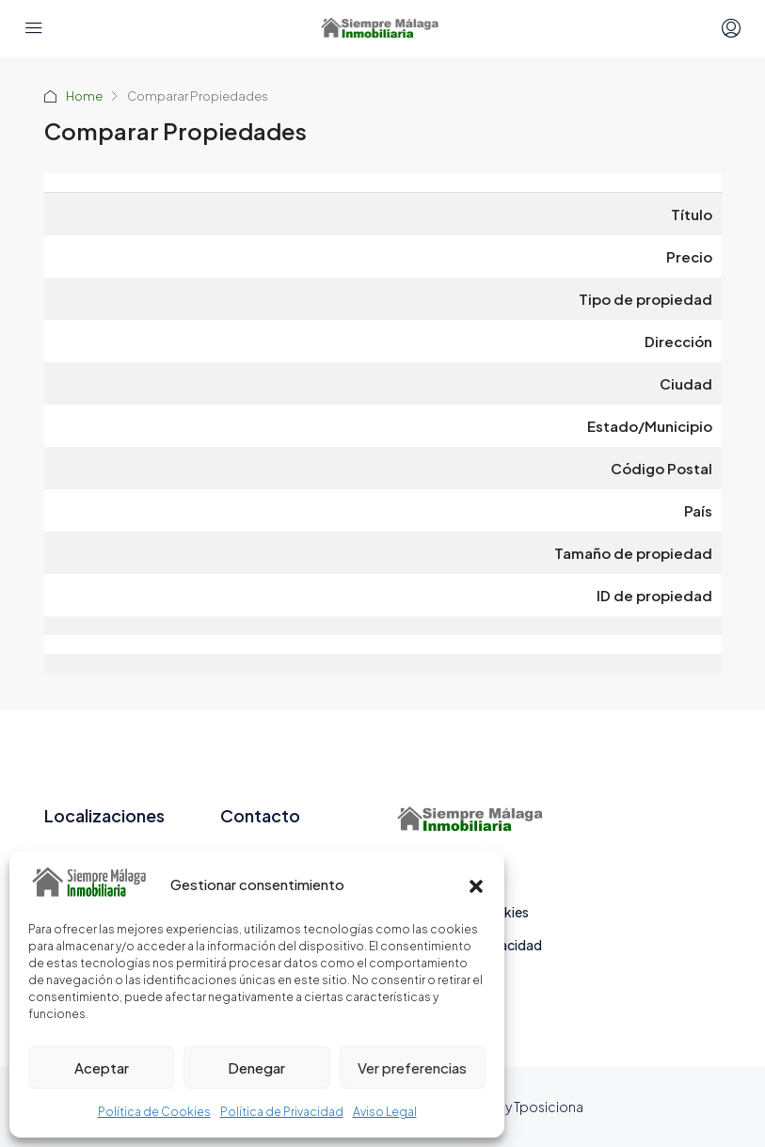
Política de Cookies (154, 1112)
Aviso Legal (385, 1112)
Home (84, 96)
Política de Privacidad (281, 1112)
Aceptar (101, 1067)
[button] (476, 883)
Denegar (256, 1067)
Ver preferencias (412, 1067)
